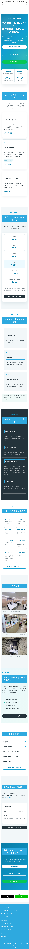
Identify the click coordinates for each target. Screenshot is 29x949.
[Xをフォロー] (7, 896)
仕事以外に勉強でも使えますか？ (11, 752)
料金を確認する (14, 867)
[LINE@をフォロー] (21, 896)
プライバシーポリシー (6, 907)
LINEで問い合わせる (14, 61)
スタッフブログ (5, 933)
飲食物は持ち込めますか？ (9, 762)
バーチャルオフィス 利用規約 (9, 910)
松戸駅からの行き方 (14, 54)
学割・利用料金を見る (10, 165)
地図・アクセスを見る (14, 874)
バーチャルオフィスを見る (14, 717)
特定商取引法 (4, 917)
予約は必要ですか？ (7, 743)
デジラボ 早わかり (6, 923)
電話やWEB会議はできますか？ (10, 757)
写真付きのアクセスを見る (14, 828)
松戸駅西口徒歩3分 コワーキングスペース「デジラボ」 (14, 3)
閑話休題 (3, 936)
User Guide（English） (6, 913)
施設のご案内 (4, 920)
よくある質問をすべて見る (14, 767)
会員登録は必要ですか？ (9, 747)
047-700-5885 (8, 798)
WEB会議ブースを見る (10, 193)
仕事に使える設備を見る (10, 134)
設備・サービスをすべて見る (14, 566)
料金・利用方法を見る (14, 46)
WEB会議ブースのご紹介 (7, 926)
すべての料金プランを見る (14, 297)
